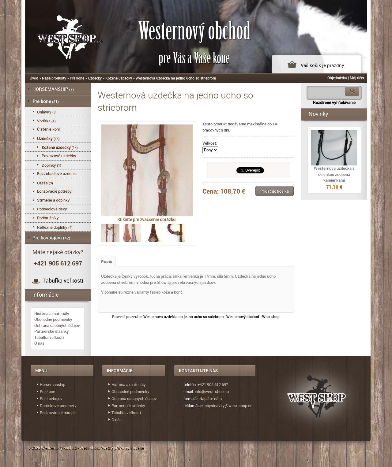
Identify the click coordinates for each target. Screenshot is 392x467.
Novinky (318, 114)
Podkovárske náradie (58, 412)
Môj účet (357, 77)
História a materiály (51, 313)
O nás (39, 343)
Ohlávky (44, 112)
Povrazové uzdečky (59, 155)
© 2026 (34, 447)
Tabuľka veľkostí (63, 280)
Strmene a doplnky (53, 200)
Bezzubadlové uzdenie (57, 173)
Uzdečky (95, 78)
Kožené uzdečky (118, 78)
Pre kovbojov (46, 238)
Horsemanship (52, 384)
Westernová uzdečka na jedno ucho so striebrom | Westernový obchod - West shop (211, 316)
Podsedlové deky (52, 209)
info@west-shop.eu (212, 391)
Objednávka (337, 77)
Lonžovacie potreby (54, 191)
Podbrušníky (48, 218)
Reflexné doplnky (52, 227)
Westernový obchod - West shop (70, 447)
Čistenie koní (48, 129)
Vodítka (44, 121)
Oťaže (42, 183)
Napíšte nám (210, 398)
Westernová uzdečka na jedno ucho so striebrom (176, 78)
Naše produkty (54, 78)
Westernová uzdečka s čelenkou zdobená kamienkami (334, 174)
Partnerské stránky (51, 331)
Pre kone (77, 78)
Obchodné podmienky (53, 319)
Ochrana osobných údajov (57, 325)
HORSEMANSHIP (50, 89)
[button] (274, 191)
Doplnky (49, 165)
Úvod (34, 78)
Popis (106, 261)
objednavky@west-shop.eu (228, 405)
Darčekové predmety (58, 405)
